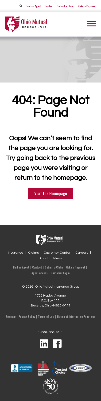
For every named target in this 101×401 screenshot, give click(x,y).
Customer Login (60, 273)
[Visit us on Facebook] (57, 344)
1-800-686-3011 (50, 332)
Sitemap (11, 316)
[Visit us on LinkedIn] (44, 344)
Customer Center (57, 252)
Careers (81, 252)
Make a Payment (87, 6)
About (43, 258)
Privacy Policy (27, 316)
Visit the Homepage (50, 193)
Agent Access (39, 273)
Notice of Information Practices (76, 316)
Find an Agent (33, 6)
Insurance (15, 252)
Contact (49, 6)
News (57, 258)
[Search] (20, 6)
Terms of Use (46, 316)
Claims (33, 252)
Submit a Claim (65, 6)
